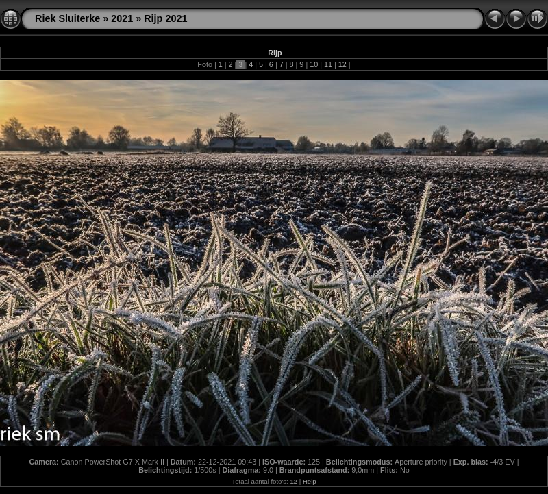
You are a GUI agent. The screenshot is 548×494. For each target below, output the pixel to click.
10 (314, 64)
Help (309, 481)
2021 (122, 18)
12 (342, 64)
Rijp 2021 (165, 18)
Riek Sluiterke (67, 18)
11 (328, 64)
